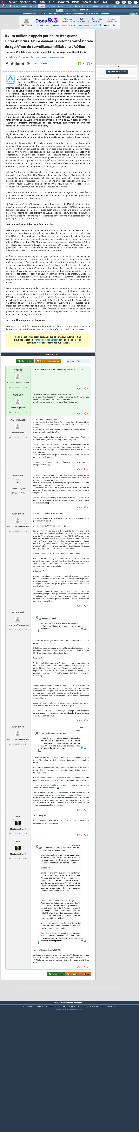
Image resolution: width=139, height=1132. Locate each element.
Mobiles (123, 6)
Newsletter (62, 2)
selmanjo (18, 526)
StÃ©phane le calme (37, 74)
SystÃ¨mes (133, 6)
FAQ (34, 2)
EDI (86, 6)
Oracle (66, 10)
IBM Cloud (84, 10)
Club (104, 2)
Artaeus (18, 420)
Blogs (42, 2)
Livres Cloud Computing (52, 13)
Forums (13, 2)
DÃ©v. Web (78, 6)
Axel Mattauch (17, 470)
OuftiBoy (18, 445)
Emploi (75, 2)
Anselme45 (18, 564)
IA (48, 6)
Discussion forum (117, 72)
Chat (51, 2)
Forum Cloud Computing (31, 13)
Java (69, 6)
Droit (97, 2)
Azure (74, 10)
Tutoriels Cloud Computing (73, 13)
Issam (18, 867)
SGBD (108, 6)
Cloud (42, 6)
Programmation (97, 6)
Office (115, 6)
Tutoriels (25, 2)
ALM (53, 6)
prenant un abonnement (45, 357)
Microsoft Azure (92, 13)
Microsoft (61, 6)
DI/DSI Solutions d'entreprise (25, 6)
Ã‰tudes (86, 2)
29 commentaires (57, 74)
